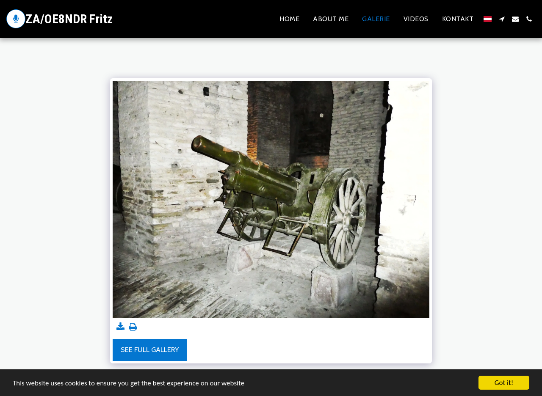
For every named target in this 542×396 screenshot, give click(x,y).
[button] (501, 19)
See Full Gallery (150, 349)
